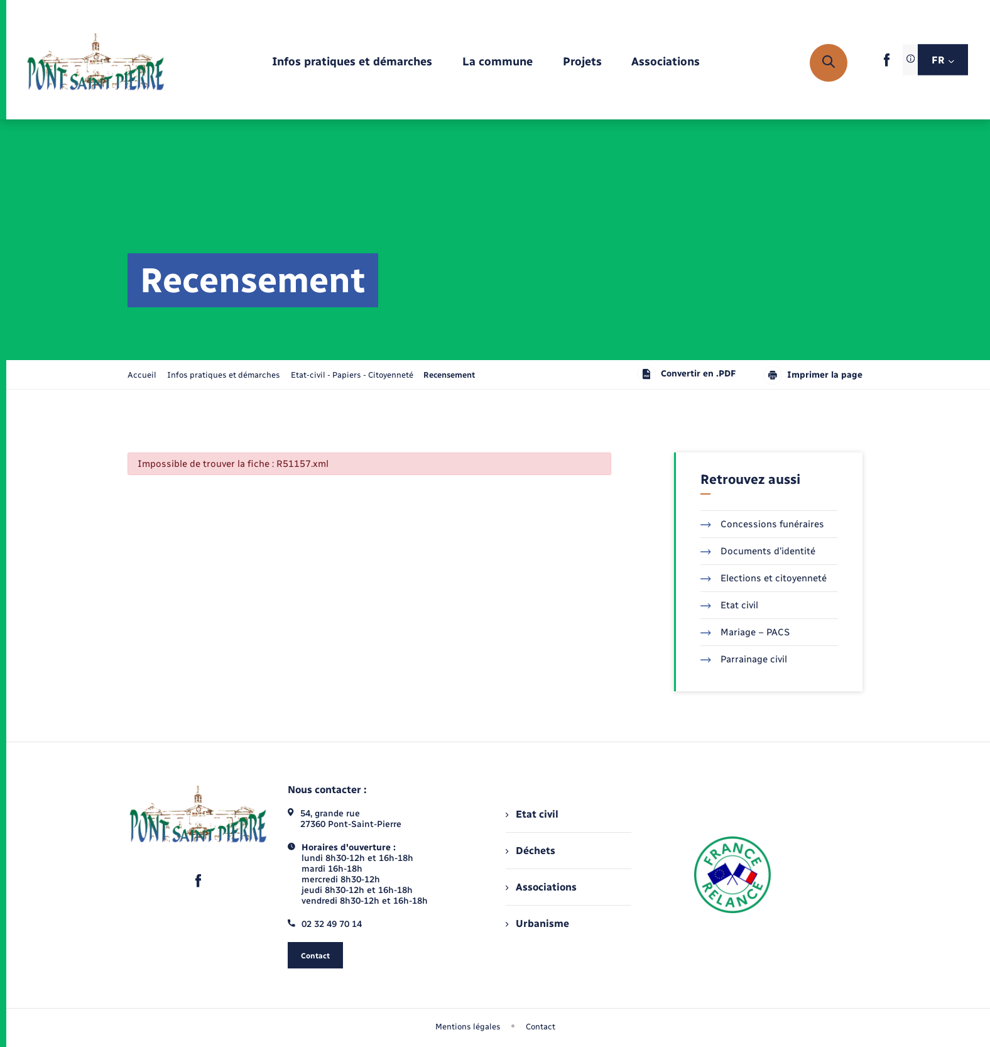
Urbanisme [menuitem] (537, 923)
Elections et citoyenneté (763, 578)
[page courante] (449, 375)
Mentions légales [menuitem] (468, 1026)
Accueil (142, 375)
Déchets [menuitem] (530, 851)
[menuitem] (352, 63)
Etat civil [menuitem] (532, 814)
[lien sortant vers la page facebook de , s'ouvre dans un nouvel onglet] (886, 63)
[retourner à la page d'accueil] (95, 62)
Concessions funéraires (762, 524)
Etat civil (729, 605)
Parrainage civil (743, 659)
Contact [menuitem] (540, 1026)
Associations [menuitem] (541, 887)
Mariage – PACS (745, 632)
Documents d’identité (757, 551)
